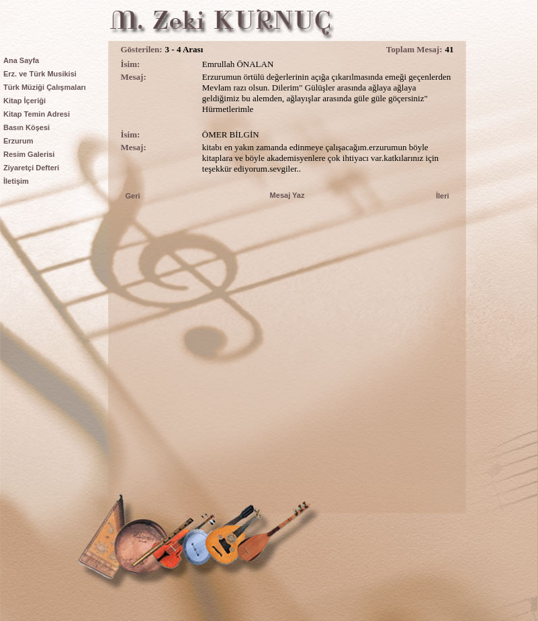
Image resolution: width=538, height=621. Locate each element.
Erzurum (18, 141)
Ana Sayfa (21, 60)
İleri (442, 196)
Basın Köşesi (26, 127)
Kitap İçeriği (24, 101)
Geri (133, 196)
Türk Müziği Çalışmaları (44, 87)
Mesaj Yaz (287, 195)
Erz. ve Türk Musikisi (40, 74)
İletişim (16, 181)
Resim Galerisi (28, 154)
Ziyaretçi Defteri (31, 168)
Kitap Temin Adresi (36, 114)
